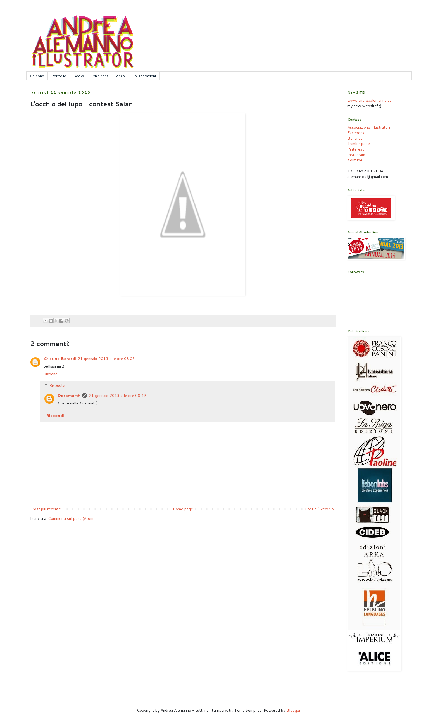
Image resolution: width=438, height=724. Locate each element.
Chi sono (37, 75)
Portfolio (58, 75)
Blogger (293, 710)
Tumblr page (358, 143)
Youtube (354, 160)
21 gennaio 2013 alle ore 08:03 (106, 358)
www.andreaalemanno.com (371, 100)
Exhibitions (99, 75)
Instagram (356, 155)
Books (78, 75)
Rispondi (51, 374)
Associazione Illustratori (368, 127)
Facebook (356, 132)
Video (120, 75)
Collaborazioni (144, 75)
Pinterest (355, 149)
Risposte (57, 385)
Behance (355, 138)
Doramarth (69, 395)
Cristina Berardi (60, 358)
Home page (183, 509)
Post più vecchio (319, 509)
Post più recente (46, 509)
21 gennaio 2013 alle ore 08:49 (117, 395)
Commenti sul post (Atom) (71, 518)
